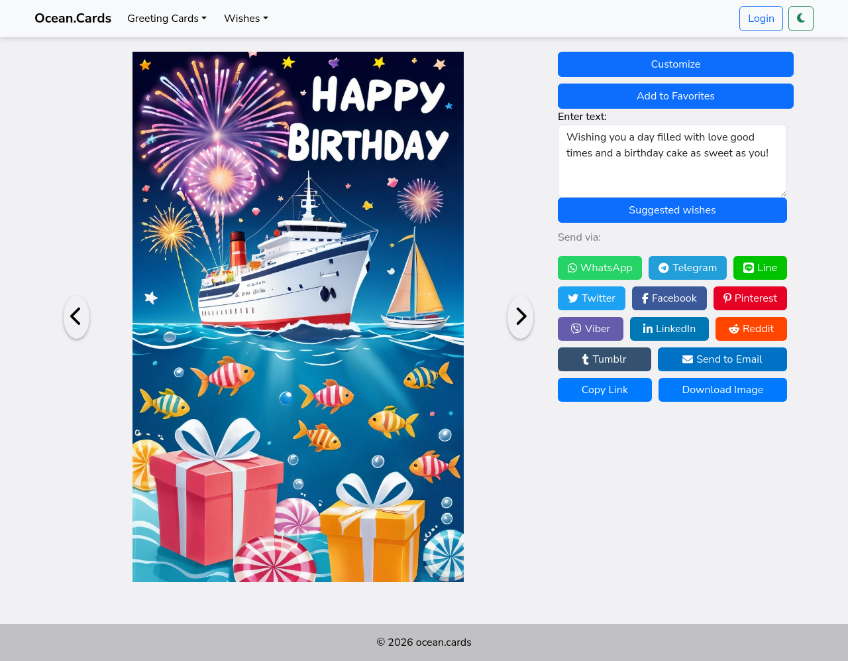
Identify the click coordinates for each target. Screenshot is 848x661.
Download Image (722, 390)
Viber (590, 329)
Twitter (591, 298)
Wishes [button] (242, 18)
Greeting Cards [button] (163, 18)
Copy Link (605, 390)
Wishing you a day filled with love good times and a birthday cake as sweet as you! (672, 161)
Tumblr (604, 359)
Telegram (688, 268)
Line (760, 268)
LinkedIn (669, 329)
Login (761, 18)
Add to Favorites (676, 96)
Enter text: (582, 116)
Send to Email (722, 359)
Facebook (669, 298)
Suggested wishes (672, 210)
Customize (676, 64)
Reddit (751, 329)
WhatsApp (600, 268)
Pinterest (750, 298)
